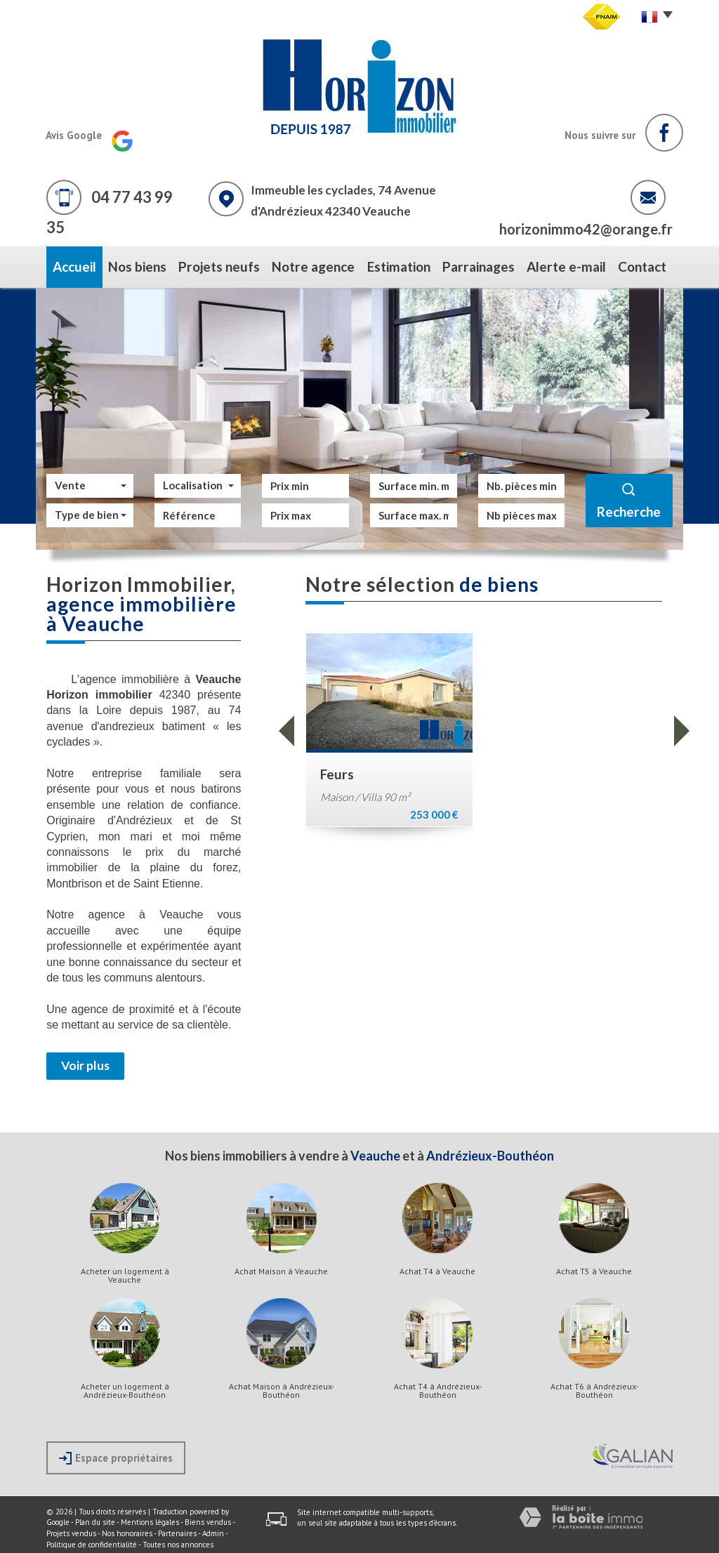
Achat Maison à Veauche (281, 1266)
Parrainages (482, 264)
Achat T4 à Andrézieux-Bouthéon (438, 1385)
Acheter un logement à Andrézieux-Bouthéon (125, 1385)
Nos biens (136, 264)
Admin (213, 1528)
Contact (648, 264)
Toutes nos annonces (178, 1539)
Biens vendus (208, 1517)
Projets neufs (219, 264)
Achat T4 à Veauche (437, 1266)
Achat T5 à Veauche (594, 1266)
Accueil (67, 264)
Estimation (398, 264)
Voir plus (85, 1060)
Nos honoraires (127, 1528)
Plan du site (95, 1517)
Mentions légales (150, 1517)
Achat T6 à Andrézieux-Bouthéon (594, 1385)
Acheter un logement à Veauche (125, 1270)
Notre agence (311, 264)
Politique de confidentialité (91, 1539)
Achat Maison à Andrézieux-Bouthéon (281, 1385)
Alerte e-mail (569, 264)
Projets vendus (71, 1528)
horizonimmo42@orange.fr (586, 228)
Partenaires (177, 1528)
